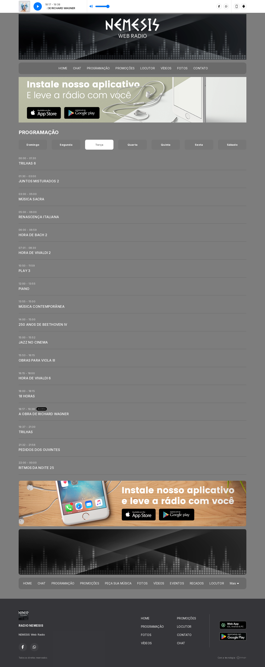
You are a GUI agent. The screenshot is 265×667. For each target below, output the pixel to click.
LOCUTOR (147, 68)
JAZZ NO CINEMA (33, 342)
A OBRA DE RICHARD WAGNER (44, 414)
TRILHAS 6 (27, 163)
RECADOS (197, 583)
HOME (63, 68)
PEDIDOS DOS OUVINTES (39, 450)
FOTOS (182, 68)
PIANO (24, 289)
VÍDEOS (166, 68)
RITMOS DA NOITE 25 (36, 468)
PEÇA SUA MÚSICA (118, 583)
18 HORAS (27, 396)
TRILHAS (26, 432)
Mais (234, 583)
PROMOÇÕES (125, 68)
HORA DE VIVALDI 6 (35, 378)
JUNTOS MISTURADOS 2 (39, 181)
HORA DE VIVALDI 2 (35, 253)
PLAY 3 (24, 271)
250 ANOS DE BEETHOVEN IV (43, 324)
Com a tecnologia (232, 657)
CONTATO (200, 68)
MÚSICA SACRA (32, 199)
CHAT (77, 68)
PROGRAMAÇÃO (98, 68)
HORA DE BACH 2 (33, 235)
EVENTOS (177, 583)
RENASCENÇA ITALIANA (39, 217)
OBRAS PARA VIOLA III (37, 360)
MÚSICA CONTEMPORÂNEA (42, 306)
